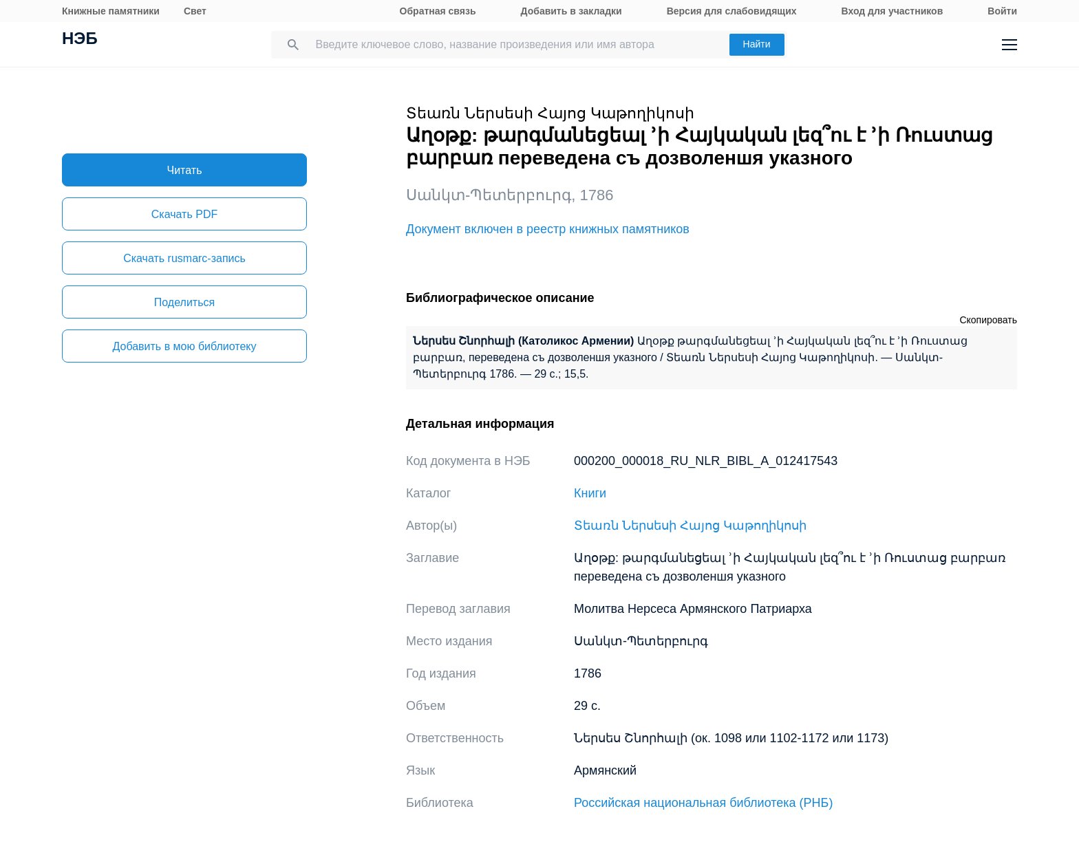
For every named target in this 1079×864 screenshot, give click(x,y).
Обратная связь (438, 11)
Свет (195, 11)
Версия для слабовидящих (732, 11)
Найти (757, 44)
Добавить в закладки (571, 11)
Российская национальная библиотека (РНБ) (703, 803)
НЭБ (80, 39)
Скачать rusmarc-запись (184, 258)
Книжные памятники (111, 11)
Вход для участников (892, 11)
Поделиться (184, 302)
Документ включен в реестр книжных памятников (548, 229)
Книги (590, 493)
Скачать (184, 214)
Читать (184, 170)
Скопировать (988, 319)
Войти (1002, 11)
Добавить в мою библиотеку (184, 346)
